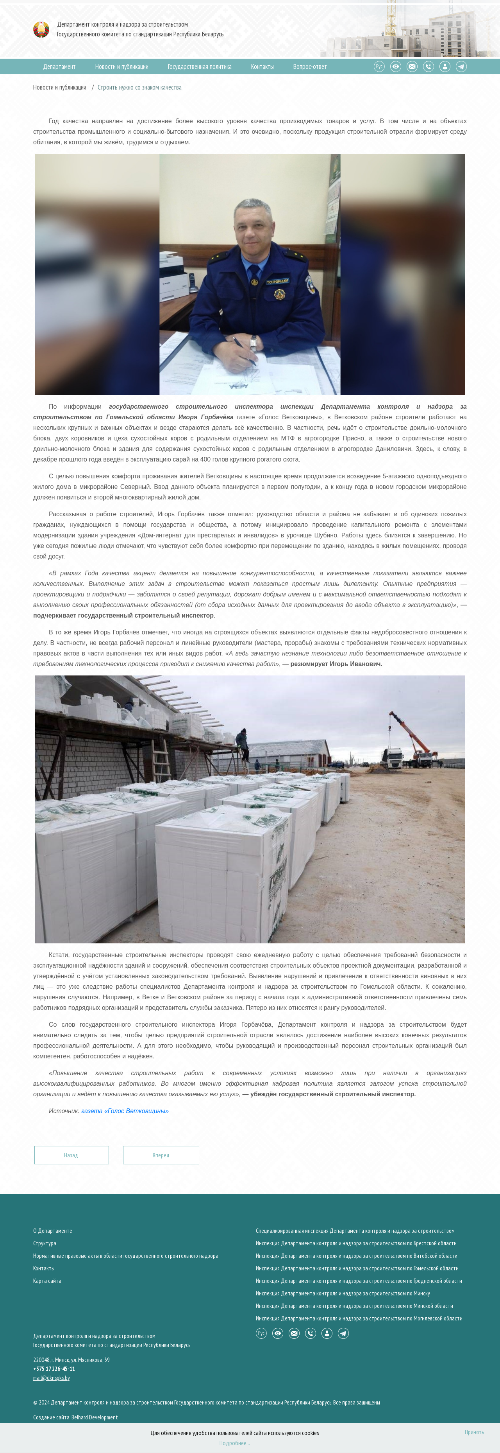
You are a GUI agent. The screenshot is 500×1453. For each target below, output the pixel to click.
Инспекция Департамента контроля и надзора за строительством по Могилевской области (359, 1318)
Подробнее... (235, 1443)
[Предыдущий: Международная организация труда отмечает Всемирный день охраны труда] (71, 1155)
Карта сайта (47, 1280)
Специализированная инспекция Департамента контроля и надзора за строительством (355, 1230)
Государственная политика (200, 66)
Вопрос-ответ (310, 66)
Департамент (59, 66)
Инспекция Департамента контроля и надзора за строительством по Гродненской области (359, 1280)
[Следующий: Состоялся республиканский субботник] (161, 1155)
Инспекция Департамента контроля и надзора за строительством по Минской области (354, 1305)
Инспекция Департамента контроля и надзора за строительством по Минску (343, 1293)
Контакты (262, 66)
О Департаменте (52, 1230)
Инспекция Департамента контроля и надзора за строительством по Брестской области (356, 1243)
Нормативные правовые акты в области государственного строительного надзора (125, 1255)
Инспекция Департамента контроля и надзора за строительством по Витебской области (356, 1255)
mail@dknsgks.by (51, 1377)
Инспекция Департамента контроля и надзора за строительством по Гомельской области (357, 1268)
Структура (44, 1243)
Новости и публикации (121, 66)
